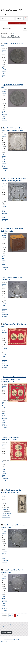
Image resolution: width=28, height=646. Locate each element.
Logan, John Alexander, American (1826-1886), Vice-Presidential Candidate (5, 603)
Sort (3, 36)
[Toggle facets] (25, 29)
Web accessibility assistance (7, 641)
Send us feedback (6, 632)
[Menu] (4, 14)
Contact (2, 626)
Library (5, 6)
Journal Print (5, 509)
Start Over (4, 23)
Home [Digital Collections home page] (2, 624)
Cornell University (8, 3)
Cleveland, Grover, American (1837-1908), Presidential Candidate (5, 557)
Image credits (4, 628)
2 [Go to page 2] (17, 615)
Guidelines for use (12, 624)
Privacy (17, 639)
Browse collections (21, 624)
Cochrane (4, 348)
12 (9, 36)
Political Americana (6, 497)
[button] (17, 23)
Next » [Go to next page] (11, 615)
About (6, 624)
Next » (14, 33)
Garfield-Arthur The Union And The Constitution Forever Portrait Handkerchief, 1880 (13, 379)
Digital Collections (12, 9)
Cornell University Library (9, 639)
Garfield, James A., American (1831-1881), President (6, 515)
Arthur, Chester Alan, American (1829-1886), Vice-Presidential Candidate (5, 262)
